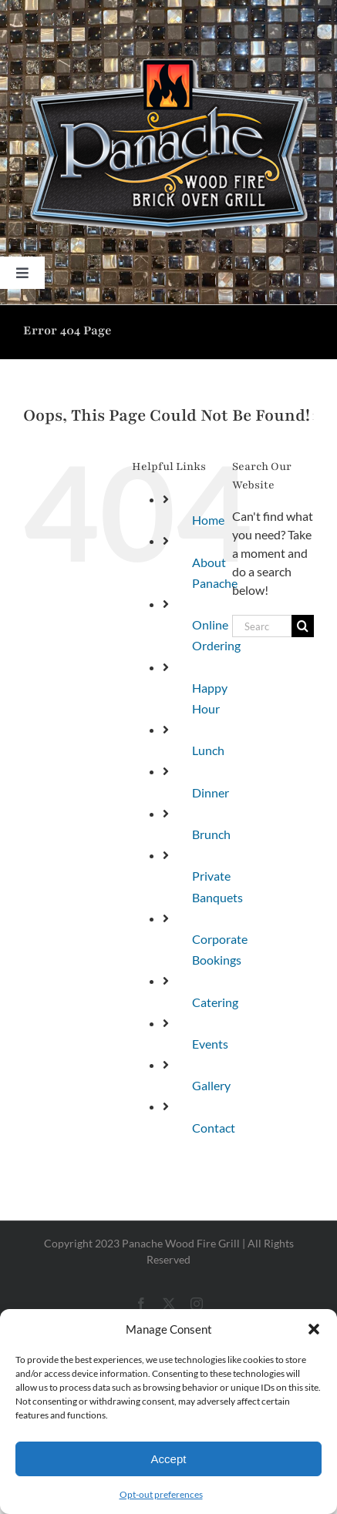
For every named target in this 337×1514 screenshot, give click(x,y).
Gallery (211, 1085)
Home (208, 519)
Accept (169, 1458)
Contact (213, 1127)
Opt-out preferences (161, 1494)
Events (210, 1043)
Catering (215, 1002)
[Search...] (262, 626)
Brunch (211, 834)
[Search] (303, 626)
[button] (314, 1329)
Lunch (208, 750)
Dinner (210, 792)
